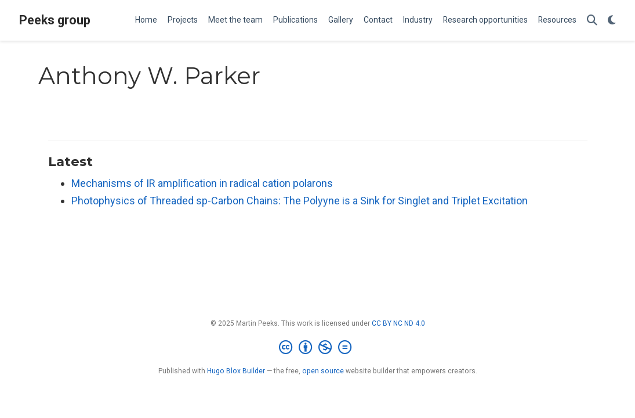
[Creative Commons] (317, 347)
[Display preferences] (612, 20)
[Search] (592, 20)
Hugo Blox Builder (236, 371)
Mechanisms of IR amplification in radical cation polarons (202, 183)
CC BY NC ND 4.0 (398, 323)
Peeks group (54, 20)
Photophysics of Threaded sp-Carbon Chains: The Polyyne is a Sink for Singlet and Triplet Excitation (299, 200)
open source (323, 371)
